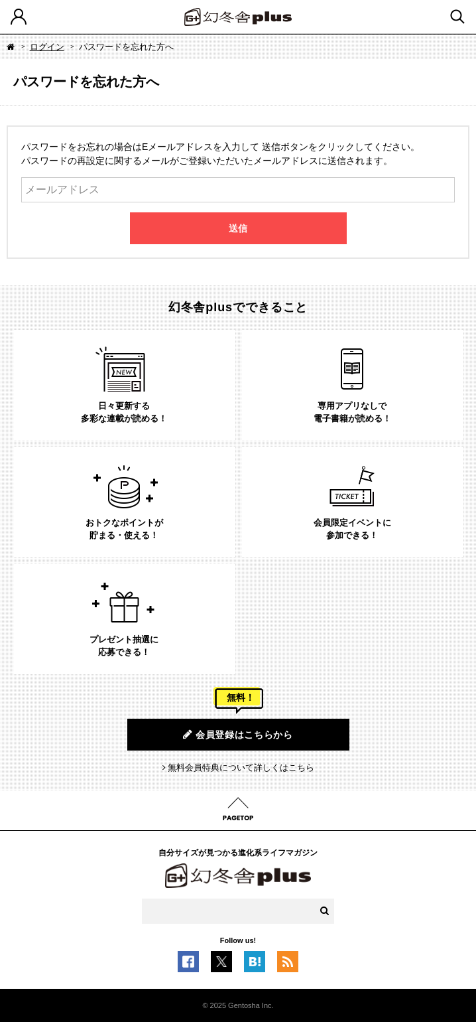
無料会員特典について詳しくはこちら (241, 767)
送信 (238, 228)
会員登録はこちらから (238, 734)
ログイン (47, 47)
